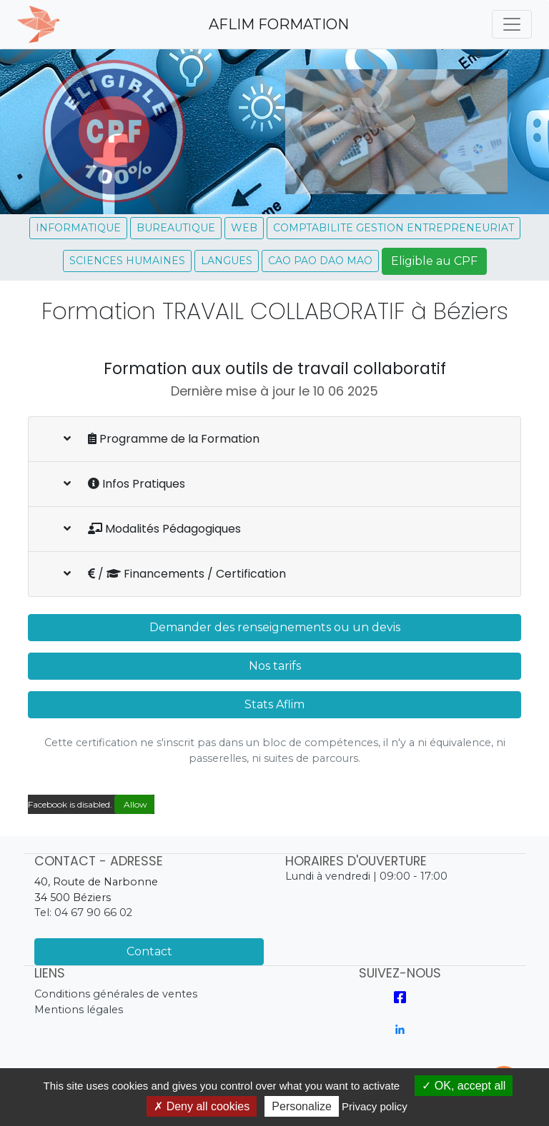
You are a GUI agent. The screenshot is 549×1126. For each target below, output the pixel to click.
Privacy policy (374, 1106)
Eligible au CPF (434, 261)
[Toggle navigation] (512, 24)
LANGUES (226, 260)
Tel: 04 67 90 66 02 (83, 912)
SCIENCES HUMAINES (127, 260)
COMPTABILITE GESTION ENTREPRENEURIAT (393, 227)
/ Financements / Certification (175, 573)
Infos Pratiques (124, 484)
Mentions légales (78, 1009)
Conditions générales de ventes (115, 993)
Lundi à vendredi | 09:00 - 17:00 (366, 876)
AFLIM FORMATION (279, 24)
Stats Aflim (274, 704)
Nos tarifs (275, 666)
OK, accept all (463, 1086)
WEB (244, 227)
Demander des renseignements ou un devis (274, 627)
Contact (149, 951)
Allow (134, 804)
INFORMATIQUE (78, 227)
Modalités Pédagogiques (152, 529)
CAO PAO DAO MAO (320, 260)
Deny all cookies (201, 1106)
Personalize (302, 1106)
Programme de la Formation (161, 439)
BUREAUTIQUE (176, 227)
